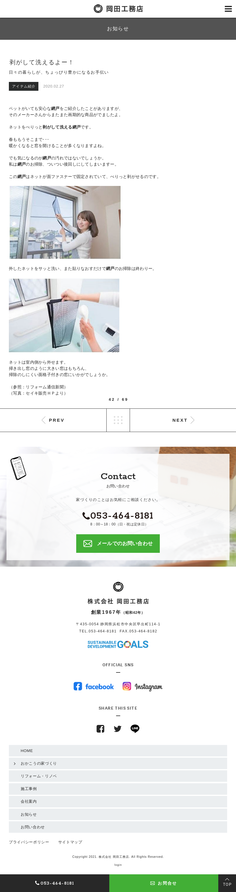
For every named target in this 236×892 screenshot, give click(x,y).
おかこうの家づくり (39, 763)
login (118, 864)
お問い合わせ (33, 827)
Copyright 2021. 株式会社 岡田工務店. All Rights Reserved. (118, 856)
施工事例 (29, 789)
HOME (27, 750)
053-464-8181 (103, 631)
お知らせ (29, 814)
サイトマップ (70, 842)
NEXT (180, 420)
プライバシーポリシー (29, 842)
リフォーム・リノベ (39, 776)
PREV (57, 420)
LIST (118, 420)
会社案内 (29, 801)
